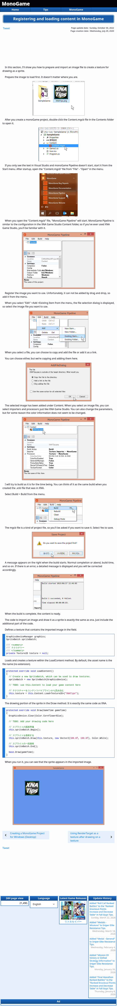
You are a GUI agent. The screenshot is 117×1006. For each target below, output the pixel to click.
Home (15, 9)
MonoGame (16, 3)
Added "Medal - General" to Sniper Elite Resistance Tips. (102, 941)
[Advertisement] (46, 45)
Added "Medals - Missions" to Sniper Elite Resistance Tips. (102, 925)
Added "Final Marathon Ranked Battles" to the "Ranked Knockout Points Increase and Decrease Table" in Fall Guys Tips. (102, 983)
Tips (45, 9)
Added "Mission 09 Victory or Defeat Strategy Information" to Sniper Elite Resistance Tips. (102, 961)
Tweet (6, 28)
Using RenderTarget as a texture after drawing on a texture (85, 837)
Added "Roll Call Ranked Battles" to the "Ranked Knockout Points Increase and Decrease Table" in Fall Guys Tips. (102, 909)
